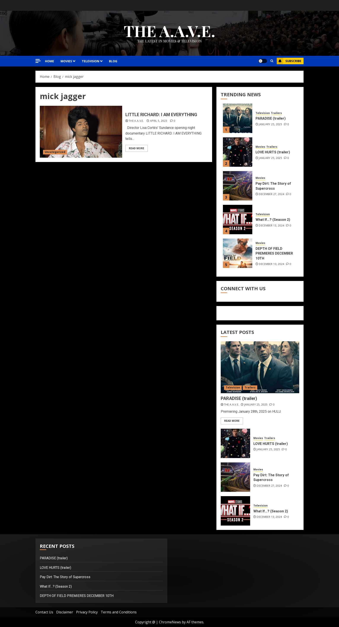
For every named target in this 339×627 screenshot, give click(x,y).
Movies (260, 147)
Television (263, 113)
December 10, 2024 (271, 264)
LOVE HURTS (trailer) (273, 152)
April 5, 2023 (158, 121)
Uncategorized (55, 152)
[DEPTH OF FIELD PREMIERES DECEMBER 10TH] (237, 253)
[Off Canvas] (38, 61)
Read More (136, 148)
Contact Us (44, 612)
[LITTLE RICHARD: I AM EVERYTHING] (81, 132)
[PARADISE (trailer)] (237, 118)
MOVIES (66, 61)
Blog (113, 61)
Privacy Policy (87, 612)
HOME (49, 61)
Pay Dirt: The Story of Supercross (65, 577)
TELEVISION (90, 61)
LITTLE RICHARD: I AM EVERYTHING (161, 114)
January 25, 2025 (270, 124)
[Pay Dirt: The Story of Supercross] (237, 185)
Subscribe (289, 61)
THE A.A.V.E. (169, 30)
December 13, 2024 (271, 225)
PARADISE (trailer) (271, 118)
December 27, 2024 (271, 194)
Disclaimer (64, 612)
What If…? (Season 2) (273, 220)
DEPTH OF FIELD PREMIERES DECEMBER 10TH (274, 253)
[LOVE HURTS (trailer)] (237, 152)
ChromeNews (170, 622)
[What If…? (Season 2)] (237, 219)
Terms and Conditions (119, 612)
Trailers (276, 113)
